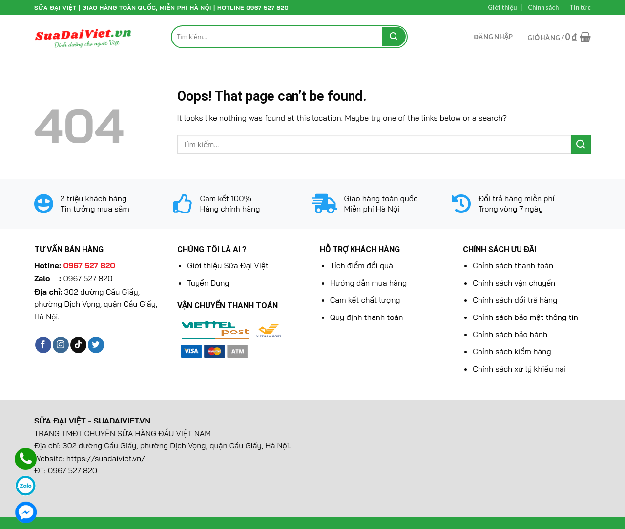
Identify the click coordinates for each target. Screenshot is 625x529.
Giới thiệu (502, 7)
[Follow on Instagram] (61, 345)
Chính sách (543, 7)
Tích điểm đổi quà (361, 265)
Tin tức (580, 7)
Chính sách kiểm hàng (512, 351)
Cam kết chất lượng (365, 300)
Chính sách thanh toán (513, 265)
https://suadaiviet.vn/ (106, 458)
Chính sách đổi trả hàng (515, 300)
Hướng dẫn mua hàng (368, 283)
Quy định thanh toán (366, 317)
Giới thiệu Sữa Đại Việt (227, 265)
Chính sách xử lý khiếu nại (519, 369)
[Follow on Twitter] (96, 345)
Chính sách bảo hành (510, 334)
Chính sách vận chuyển (514, 283)
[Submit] (394, 36)
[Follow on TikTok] (78, 345)
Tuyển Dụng (208, 283)
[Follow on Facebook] (43, 345)
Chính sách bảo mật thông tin (525, 317)
